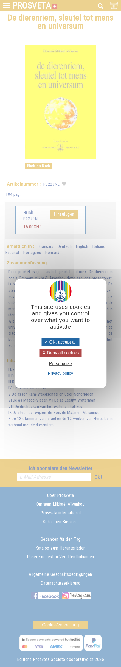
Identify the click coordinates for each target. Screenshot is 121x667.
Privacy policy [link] (60, 373)
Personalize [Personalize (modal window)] (60, 363)
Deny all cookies (60, 353)
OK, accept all (60, 342)
